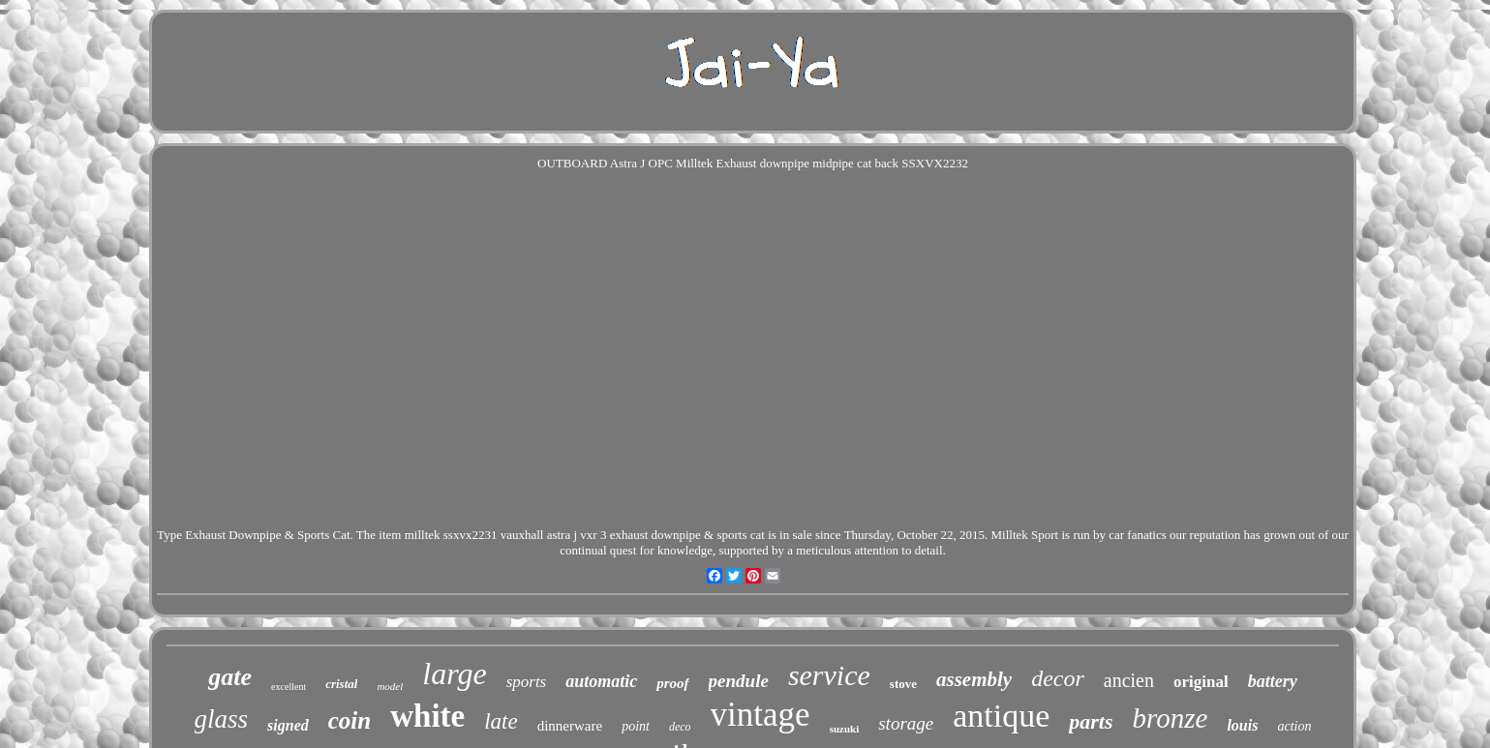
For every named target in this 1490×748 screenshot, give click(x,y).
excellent (288, 686)
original (1201, 682)
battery (1272, 681)
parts (1090, 721)
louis (1242, 725)
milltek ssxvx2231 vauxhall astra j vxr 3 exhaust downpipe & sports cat (585, 534)
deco (680, 726)
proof (672, 683)
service (829, 675)
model (390, 686)
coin (349, 720)
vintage (760, 714)
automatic (601, 681)
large (454, 673)
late (501, 721)
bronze (1170, 718)
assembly (974, 679)
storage (905, 723)
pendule (739, 681)
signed (288, 725)
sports (526, 682)
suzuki (845, 728)
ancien (1129, 680)
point (636, 726)
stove (903, 683)
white (427, 716)
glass (222, 718)
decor (1057, 678)
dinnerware (569, 725)
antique (1001, 715)
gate (230, 677)
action (1294, 726)
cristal (341, 683)
